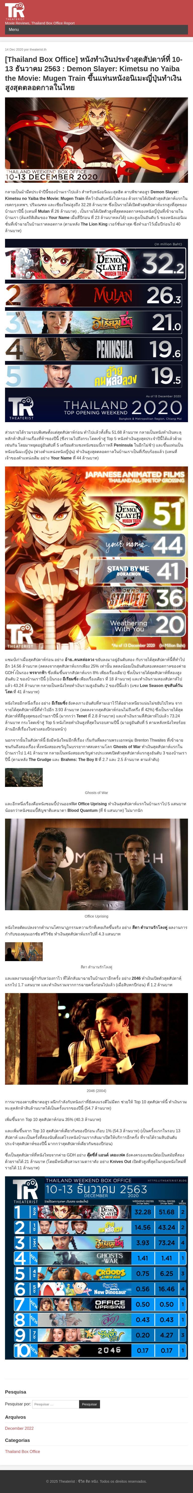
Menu (14, 29)
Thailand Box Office (22, 1451)
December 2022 (19, 1428)
